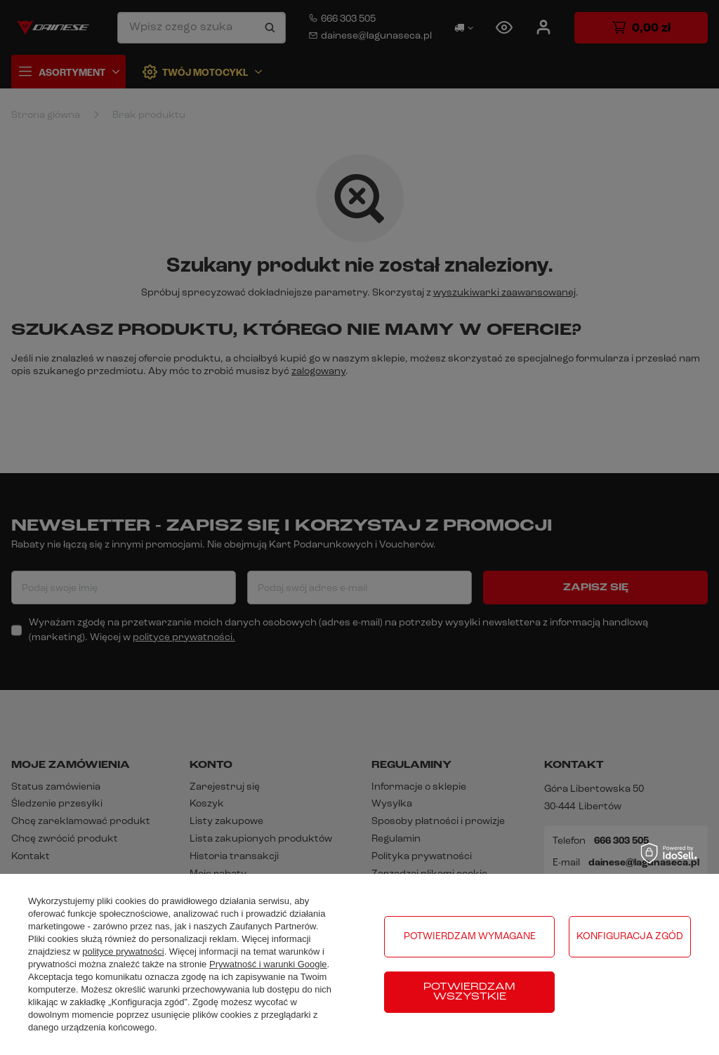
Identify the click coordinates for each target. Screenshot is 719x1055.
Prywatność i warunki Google (268, 964)
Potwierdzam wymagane (470, 936)
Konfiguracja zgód (629, 936)
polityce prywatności (123, 951)
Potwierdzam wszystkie (469, 992)
